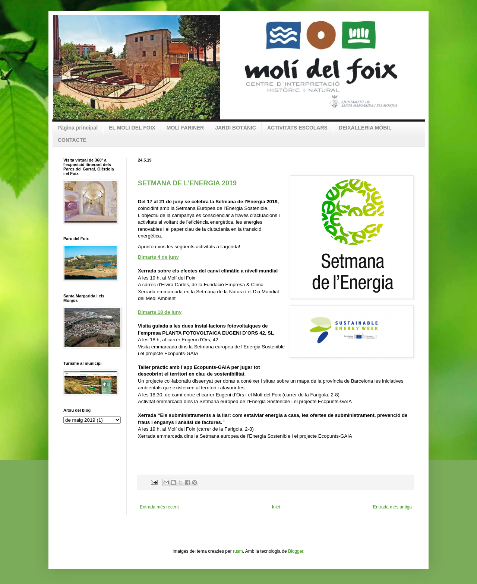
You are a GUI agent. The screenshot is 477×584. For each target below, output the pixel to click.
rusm (238, 551)
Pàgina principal (77, 128)
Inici (276, 507)
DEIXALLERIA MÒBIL (365, 128)
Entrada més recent (159, 507)
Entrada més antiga (392, 507)
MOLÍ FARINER (185, 128)
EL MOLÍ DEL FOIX (132, 128)
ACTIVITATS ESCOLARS (297, 128)
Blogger (295, 551)
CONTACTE (72, 140)
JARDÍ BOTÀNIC (235, 128)
